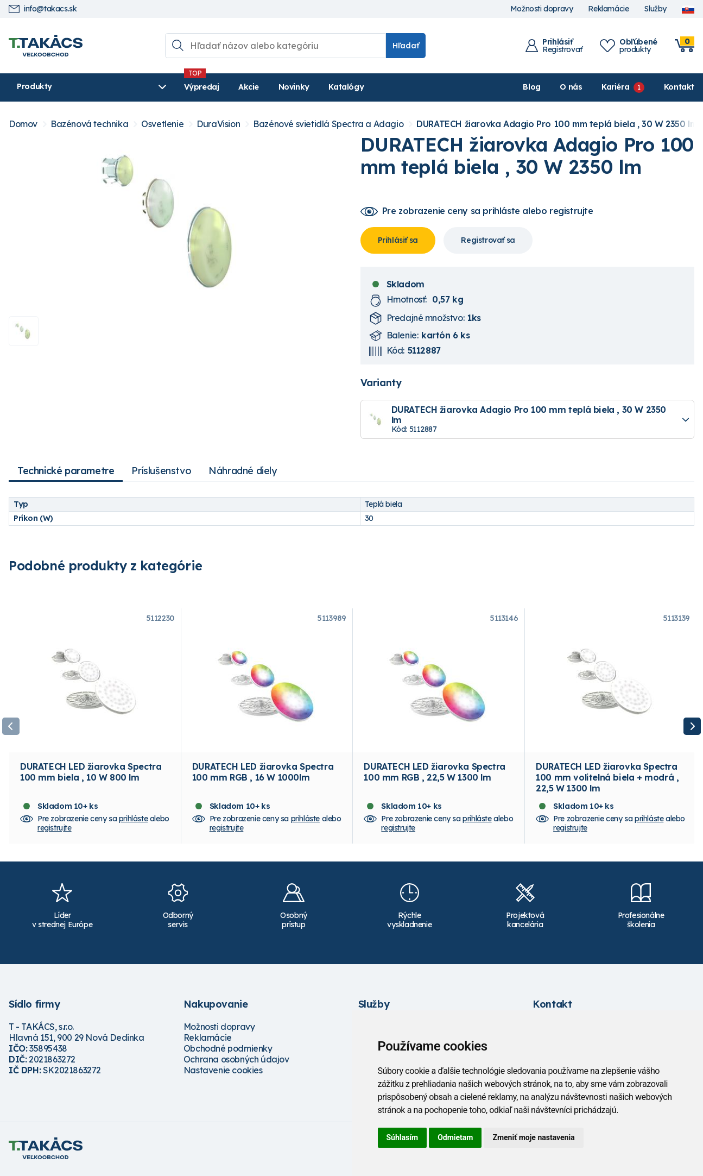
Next (692, 726)
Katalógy (319, 87)
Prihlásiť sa (398, 240)
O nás (571, 87)
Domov (23, 124)
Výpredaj (174, 87)
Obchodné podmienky (228, 1050)
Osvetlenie (162, 124)
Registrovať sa (488, 240)
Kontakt (679, 87)
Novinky (266, 87)
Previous (11, 726)
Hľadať (405, 46)
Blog (531, 87)
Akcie (221, 87)
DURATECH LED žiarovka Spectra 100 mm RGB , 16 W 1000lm (262, 773)
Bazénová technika (89, 124)
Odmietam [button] (455, 1137)
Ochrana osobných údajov (236, 1060)
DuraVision (218, 124)
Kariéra (615, 87)
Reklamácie (608, 9)
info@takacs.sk (43, 9)
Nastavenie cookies (223, 1071)
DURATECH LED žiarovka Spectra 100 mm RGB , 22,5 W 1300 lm (434, 773)
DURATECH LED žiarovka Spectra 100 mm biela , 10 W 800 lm (90, 773)
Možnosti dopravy (541, 9)
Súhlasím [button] (403, 1137)
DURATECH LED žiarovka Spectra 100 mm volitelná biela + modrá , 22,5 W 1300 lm (607, 779)
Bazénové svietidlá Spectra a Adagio (328, 124)
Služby (655, 9)
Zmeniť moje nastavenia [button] (533, 1137)
